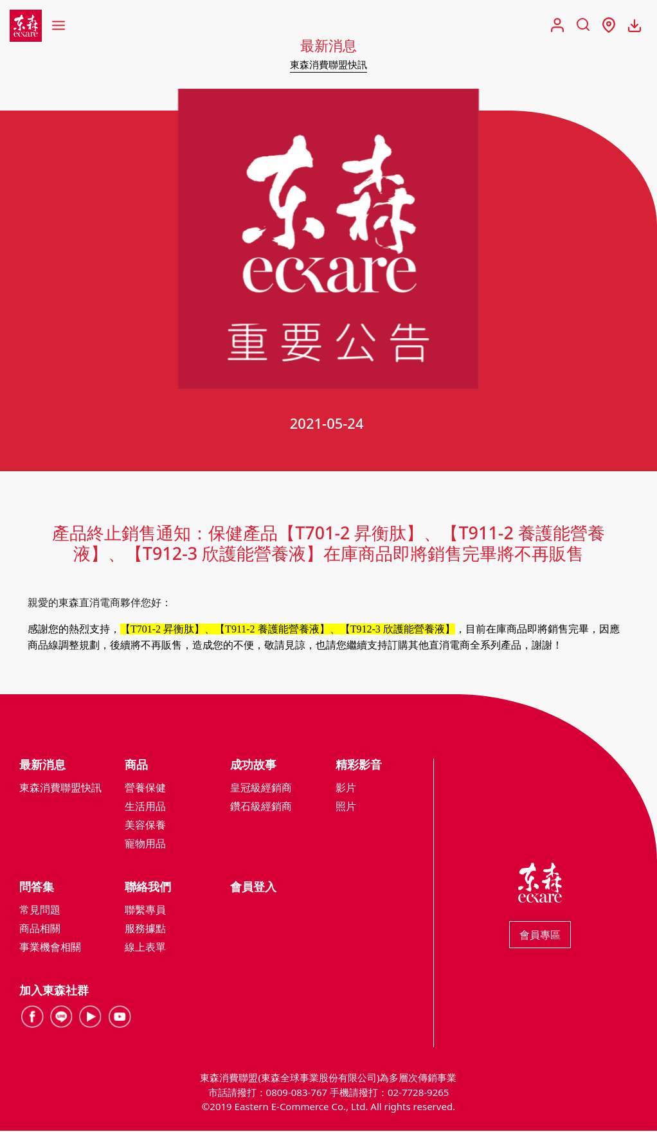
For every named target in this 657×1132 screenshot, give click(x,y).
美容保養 (145, 826)
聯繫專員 (145, 911)
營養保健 (145, 789)
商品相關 (39, 929)
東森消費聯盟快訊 (328, 64)
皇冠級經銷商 (261, 789)
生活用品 (145, 807)
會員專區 (540, 936)
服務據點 (145, 929)
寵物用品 (145, 845)
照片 (346, 807)
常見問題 (39, 911)
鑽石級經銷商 (261, 807)
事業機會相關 (50, 948)
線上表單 (145, 948)
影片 (346, 789)
